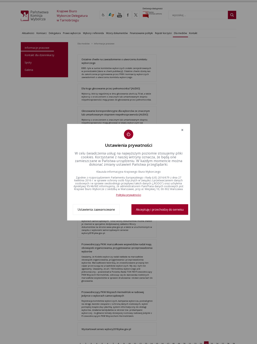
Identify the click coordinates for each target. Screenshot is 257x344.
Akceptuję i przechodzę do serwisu (160, 209)
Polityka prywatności (128, 195)
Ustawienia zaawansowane (96, 209)
